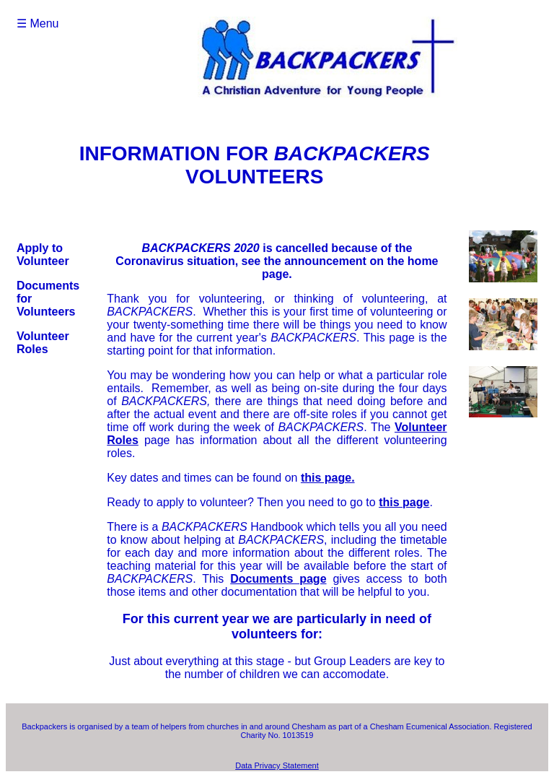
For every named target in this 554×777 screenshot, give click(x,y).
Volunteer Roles (43, 342)
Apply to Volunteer (43, 254)
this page (404, 502)
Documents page (278, 579)
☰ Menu (37, 23)
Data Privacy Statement (277, 765)
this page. (328, 478)
